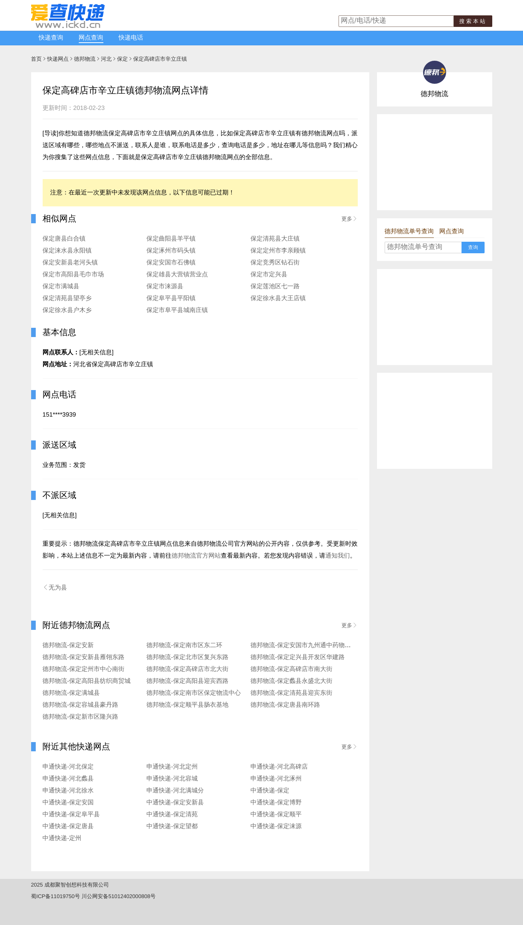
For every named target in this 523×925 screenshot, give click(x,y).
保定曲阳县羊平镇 (171, 239)
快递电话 (131, 38)
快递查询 (51, 38)
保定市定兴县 (269, 274)
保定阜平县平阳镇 (171, 298)
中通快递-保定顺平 (276, 814)
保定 (122, 59)
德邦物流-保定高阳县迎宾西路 (187, 681)
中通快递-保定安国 (68, 802)
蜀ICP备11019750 (53, 896)
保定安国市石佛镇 (171, 262)
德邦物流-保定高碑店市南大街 (291, 669)
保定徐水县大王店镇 (278, 298)
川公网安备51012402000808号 (118, 896)
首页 (36, 59)
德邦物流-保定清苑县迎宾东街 (291, 693)
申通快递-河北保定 (68, 767)
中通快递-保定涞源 (276, 826)
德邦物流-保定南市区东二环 (184, 645)
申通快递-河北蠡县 (68, 779)
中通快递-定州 (62, 838)
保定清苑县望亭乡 (67, 298)
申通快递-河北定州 (172, 767)
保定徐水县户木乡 (67, 310)
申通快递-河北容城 (172, 779)
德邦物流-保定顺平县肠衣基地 (187, 705)
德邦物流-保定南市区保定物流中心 (193, 693)
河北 (106, 59)
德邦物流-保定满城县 (71, 693)
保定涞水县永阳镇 (67, 250)
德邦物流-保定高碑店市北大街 (187, 669)
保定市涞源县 (164, 286)
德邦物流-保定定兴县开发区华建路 (298, 657)
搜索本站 (473, 21)
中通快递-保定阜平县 (71, 814)
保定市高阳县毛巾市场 (73, 274)
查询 (473, 247)
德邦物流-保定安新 (68, 645)
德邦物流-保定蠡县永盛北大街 (291, 681)
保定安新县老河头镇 (70, 262)
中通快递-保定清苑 (172, 814)
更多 (350, 219)
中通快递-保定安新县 (175, 802)
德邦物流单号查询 (409, 231)
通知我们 (337, 556)
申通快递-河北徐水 (68, 790)
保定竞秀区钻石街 (275, 262)
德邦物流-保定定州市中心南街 (84, 669)
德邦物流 (85, 59)
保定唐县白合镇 (64, 239)
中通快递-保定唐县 (68, 826)
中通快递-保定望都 (172, 826)
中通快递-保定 (270, 790)
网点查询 (91, 38)
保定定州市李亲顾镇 (278, 250)
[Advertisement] (434, 162)
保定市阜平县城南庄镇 (177, 310)
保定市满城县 (61, 286)
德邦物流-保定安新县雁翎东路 (84, 657)
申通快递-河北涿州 (276, 779)
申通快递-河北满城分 (175, 790)
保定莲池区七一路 (275, 286)
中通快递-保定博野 (276, 802)
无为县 (55, 587)
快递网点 (58, 59)
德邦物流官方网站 (196, 556)
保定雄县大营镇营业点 (177, 274)
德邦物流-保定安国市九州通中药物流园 (304, 645)
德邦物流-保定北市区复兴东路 (187, 657)
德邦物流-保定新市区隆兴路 (80, 717)
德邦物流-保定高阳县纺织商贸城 (87, 681)
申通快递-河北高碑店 (279, 767)
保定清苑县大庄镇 (275, 239)
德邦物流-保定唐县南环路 (285, 705)
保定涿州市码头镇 (171, 250)
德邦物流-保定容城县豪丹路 (80, 705)
